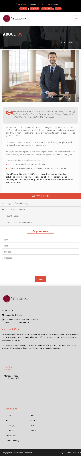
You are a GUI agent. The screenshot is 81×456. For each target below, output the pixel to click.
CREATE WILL (47, 9)
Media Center (11, 435)
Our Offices (10, 430)
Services (33, 430)
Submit (40, 279)
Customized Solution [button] (13, 209)
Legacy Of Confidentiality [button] (15, 203)
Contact (32, 420)
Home (63, 42)
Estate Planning (12, 440)
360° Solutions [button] (10, 216)
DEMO (58, 9)
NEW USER (34, 9)
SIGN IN (23, 9)
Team (32, 415)
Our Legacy (10, 425)
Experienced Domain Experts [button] (17, 222)
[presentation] (22, 269)
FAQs (31, 425)
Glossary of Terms (63, 453)
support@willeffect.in (13, 315)
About (8, 420)
